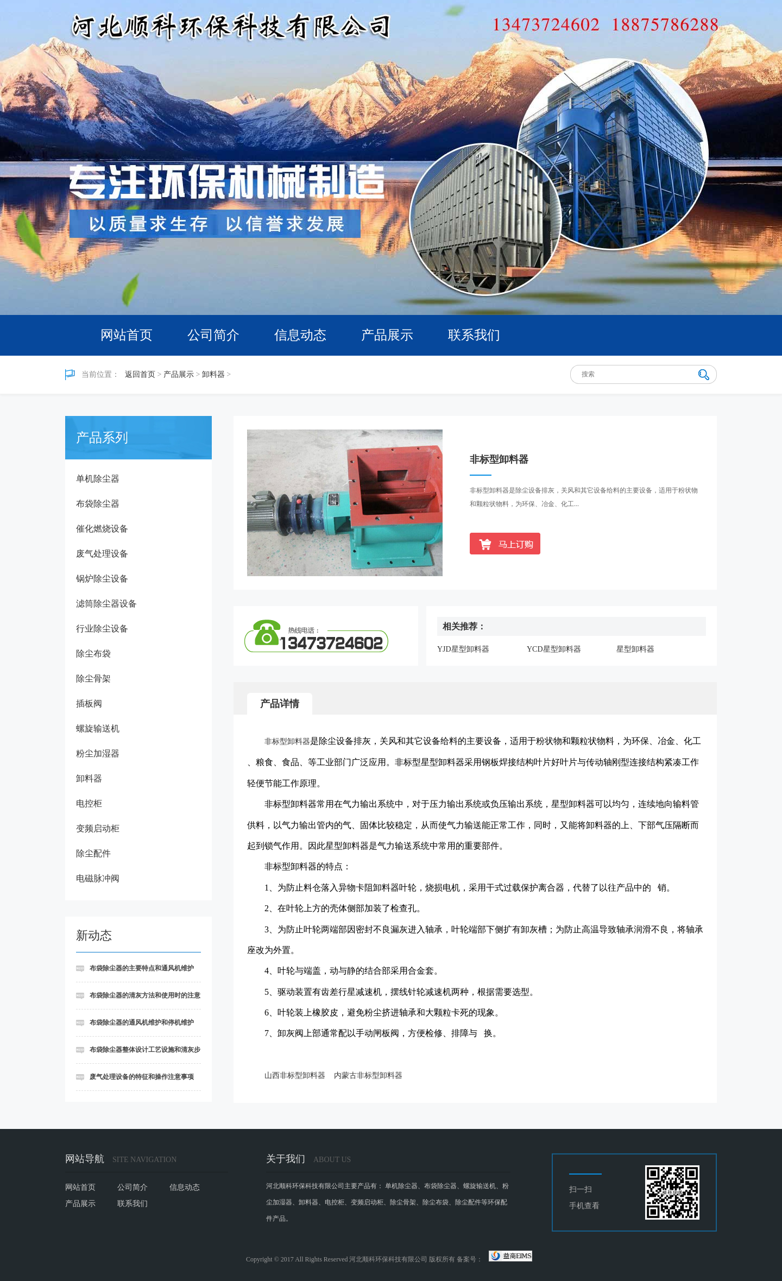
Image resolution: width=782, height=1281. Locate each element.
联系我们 (474, 335)
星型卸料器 (635, 649)
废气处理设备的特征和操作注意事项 (142, 1077)
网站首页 (126, 335)
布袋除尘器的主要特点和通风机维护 (142, 968)
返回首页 (140, 374)
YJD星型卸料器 (463, 649)
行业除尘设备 (102, 628)
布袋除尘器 (97, 503)
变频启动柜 (97, 828)
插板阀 (89, 703)
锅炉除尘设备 (102, 578)
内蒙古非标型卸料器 (368, 1075)
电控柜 (89, 803)
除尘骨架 (93, 678)
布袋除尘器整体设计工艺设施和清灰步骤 (138, 1055)
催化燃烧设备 (102, 528)
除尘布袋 (93, 653)
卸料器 (213, 374)
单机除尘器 (97, 478)
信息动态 (300, 335)
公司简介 (213, 335)
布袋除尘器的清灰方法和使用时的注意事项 (138, 1000)
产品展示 (387, 335)
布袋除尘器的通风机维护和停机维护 (142, 1022)
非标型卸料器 (287, 741)
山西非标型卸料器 (294, 1075)
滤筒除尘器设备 (106, 603)
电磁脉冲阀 (97, 878)
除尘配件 (93, 853)
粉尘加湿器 (97, 753)
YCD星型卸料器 (554, 649)
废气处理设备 (102, 553)
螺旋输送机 (97, 728)
